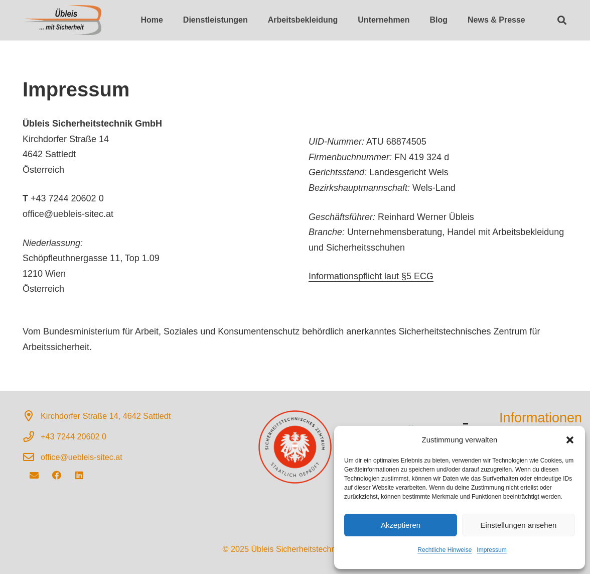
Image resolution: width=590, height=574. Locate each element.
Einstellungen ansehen (519, 525)
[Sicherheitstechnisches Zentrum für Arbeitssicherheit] (62, 20)
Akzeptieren (400, 525)
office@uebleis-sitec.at (81, 457)
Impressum (491, 549)
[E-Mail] (34, 475)
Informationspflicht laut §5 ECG (371, 276)
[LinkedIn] (79, 475)
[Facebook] (56, 475)
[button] (570, 440)
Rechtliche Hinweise (444, 549)
